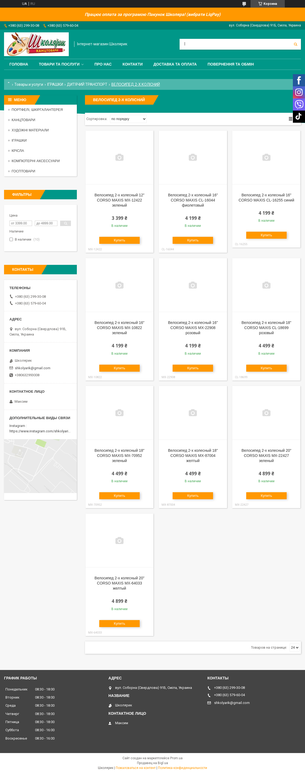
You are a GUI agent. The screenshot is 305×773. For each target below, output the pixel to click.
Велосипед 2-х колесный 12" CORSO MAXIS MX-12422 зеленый (120, 200)
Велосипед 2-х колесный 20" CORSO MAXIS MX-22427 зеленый (266, 455)
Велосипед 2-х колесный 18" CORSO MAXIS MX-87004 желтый (193, 455)
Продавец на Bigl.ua (152, 763)
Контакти (132, 64)
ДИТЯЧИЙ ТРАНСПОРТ (87, 84)
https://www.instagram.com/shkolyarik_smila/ (45, 431)
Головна (18, 64)
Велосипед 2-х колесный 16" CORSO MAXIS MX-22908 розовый (193, 327)
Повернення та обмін (231, 64)
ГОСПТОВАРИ (23, 171)
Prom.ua (176, 758)
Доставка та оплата (175, 64)
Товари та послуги (59, 64)
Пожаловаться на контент (136, 768)
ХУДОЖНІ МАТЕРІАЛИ (30, 130)
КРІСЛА (18, 151)
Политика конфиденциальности (182, 768)
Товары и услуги (28, 84)
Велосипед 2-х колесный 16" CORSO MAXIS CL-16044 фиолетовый (193, 200)
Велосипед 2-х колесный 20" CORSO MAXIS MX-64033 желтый (120, 583)
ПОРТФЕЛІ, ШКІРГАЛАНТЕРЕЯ (37, 110)
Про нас (103, 64)
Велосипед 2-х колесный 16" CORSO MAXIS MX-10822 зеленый (120, 327)
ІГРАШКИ (55, 84)
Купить (119, 240)
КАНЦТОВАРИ (23, 120)
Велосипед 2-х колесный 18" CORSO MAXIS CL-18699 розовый (266, 327)
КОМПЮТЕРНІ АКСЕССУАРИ (36, 161)
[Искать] (295, 44)
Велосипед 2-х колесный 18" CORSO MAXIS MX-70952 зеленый (120, 455)
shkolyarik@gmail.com (32, 368)
